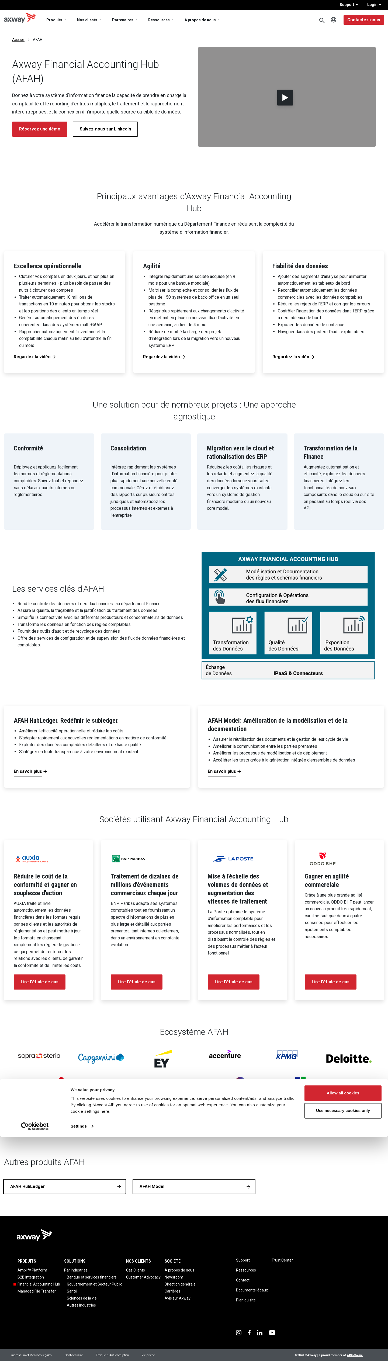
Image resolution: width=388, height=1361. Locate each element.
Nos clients (87, 20)
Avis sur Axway (177, 1298)
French (333, 20)
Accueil (18, 39)
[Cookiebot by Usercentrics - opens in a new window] (34, 1350)
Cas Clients (135, 1270)
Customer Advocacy (143, 1277)
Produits (54, 20)
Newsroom (174, 1277)
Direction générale (180, 1284)
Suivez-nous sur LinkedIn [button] (105, 129)
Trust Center (282, 1260)
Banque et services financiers (92, 1277)
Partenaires (122, 20)
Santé (72, 1291)
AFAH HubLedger (27, 1186)
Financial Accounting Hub (39, 1284)
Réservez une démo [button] (39, 129)
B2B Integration (31, 1277)
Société (173, 1261)
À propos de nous (200, 20)
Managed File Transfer (37, 1291)
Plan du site (246, 1300)
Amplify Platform (32, 1270)
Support (349, 4)
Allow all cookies (343, 1317)
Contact (243, 1280)
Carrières (172, 1291)
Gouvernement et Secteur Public (94, 1284)
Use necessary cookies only (343, 1334)
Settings (79, 1350)
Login (374, 4)
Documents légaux (252, 1290)
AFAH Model (152, 1186)
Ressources (159, 20)
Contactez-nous (363, 19)
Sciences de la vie (82, 1298)
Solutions (74, 1261)
